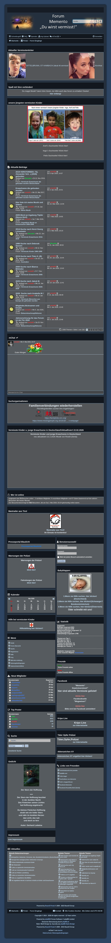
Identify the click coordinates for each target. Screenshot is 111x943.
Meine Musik (25, 210)
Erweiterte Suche (15, 751)
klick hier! (31, 570)
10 (52, 726)
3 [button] (91, 330)
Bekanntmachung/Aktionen (31, 313)
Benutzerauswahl (66, 542)
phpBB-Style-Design (68, 924)
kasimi (60, 930)
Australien (25, 262)
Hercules (28, 178)
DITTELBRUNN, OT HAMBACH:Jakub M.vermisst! (57, 66)
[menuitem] (24, 36)
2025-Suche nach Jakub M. (28, 281)
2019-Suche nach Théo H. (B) (29, 256)
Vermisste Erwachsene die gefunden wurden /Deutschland (28, 182)
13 (52, 724)
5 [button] (96, 330)
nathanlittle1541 (16, 700)
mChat (12, 338)
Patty (13, 716)
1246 (51, 721)
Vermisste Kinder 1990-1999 (31, 251)
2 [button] (89, 330)
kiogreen (14, 687)
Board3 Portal (50, 906)
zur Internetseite (80, 725)
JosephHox (15, 685)
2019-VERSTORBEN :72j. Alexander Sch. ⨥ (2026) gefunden (27, 174)
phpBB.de (65, 922)
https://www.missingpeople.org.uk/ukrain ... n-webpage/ (55, 421)
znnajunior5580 (16, 693)
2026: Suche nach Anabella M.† (30, 293)
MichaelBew (15, 690)
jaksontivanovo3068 (18, 698)
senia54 (53, 172)
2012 (51, 718)
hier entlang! (55, 94)
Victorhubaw (15, 682)
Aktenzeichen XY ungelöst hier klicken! (74, 756)
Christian (14, 727)
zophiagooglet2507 (17, 695)
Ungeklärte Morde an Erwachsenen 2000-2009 (26, 223)
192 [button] (101, 330)
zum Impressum (15, 839)
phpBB (47, 919)
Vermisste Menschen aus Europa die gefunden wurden (28, 300)
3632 (51, 716)
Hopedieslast (15, 724)
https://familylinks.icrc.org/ (55, 418)
